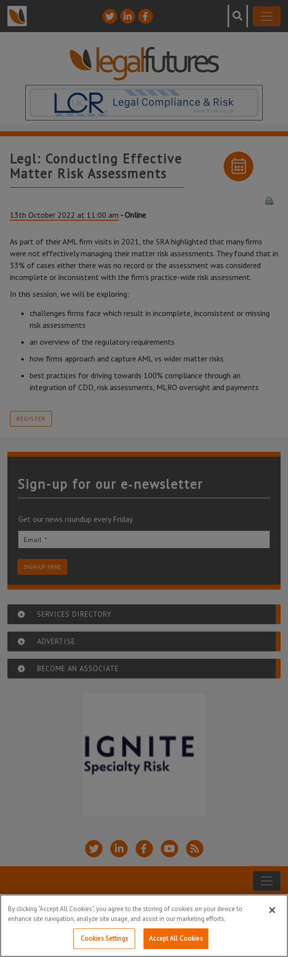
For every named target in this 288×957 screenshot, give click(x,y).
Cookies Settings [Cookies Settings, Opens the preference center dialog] (104, 938)
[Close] (272, 910)
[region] (144, 925)
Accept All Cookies (175, 938)
